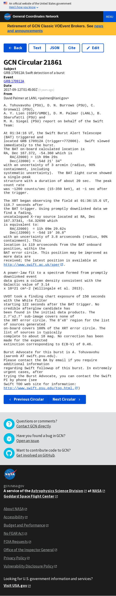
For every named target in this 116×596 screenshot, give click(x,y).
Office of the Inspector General (29, 550)
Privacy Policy (15, 558)
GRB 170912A (14, 81)
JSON (54, 47)
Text (37, 47)
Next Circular (67, 399)
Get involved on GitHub (35, 455)
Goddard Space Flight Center (29, 496)
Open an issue (27, 440)
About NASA (14, 509)
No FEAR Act (14, 533)
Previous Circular (26, 399)
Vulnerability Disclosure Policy (29, 566)
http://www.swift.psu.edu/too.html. (39, 388)
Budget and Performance (24, 525)
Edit (92, 47)
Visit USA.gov (15, 585)
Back (15, 47)
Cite (71, 47)
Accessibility (14, 517)
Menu (109, 17)
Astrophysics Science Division (57, 491)
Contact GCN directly (33, 426)
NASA (97, 491)
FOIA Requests (16, 541)
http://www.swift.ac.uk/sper (32, 264)
